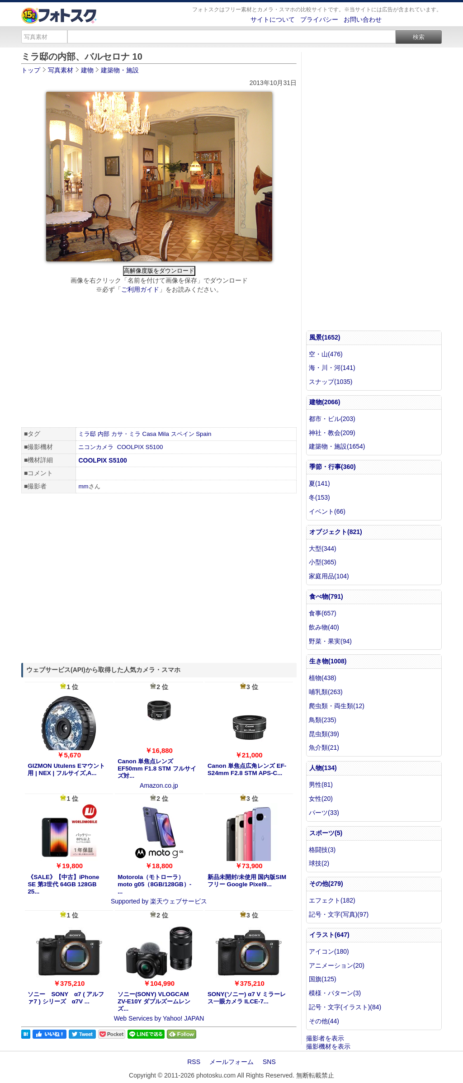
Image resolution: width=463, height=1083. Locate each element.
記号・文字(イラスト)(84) (345, 1007)
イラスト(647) (329, 934)
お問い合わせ (363, 19)
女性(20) (321, 798)
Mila (163, 433)
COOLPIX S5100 (140, 447)
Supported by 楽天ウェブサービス (159, 901)
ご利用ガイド (140, 289)
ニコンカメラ (95, 447)
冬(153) (319, 497)
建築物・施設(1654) (337, 446)
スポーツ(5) (325, 833)
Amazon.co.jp (159, 785)
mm (83, 486)
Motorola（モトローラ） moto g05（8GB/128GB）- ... (154, 884)
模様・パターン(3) (335, 993)
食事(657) (322, 613)
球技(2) (319, 863)
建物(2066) (324, 402)
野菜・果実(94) (330, 641)
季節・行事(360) (332, 466)
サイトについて (272, 19)
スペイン (182, 433)
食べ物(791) (326, 596)
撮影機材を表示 (328, 1046)
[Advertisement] (159, 361)
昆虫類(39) (324, 734)
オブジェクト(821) (335, 531)
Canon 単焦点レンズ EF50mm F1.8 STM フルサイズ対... (157, 768)
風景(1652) (324, 337)
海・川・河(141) (332, 367)
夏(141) (319, 483)
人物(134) (323, 767)
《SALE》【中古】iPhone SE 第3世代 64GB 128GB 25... (63, 884)
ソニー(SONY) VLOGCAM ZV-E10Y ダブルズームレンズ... (154, 1001)
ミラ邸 (87, 433)
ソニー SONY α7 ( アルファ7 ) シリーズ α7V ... (66, 998)
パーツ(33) (324, 812)
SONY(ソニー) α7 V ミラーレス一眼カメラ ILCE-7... (247, 998)
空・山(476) (326, 354)
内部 (103, 433)
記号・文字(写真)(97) (339, 914)
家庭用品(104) (329, 576)
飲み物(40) (324, 627)
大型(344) (322, 548)
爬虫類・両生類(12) (336, 705)
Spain (203, 433)
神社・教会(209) (332, 432)
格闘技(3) (322, 849)
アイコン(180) (329, 951)
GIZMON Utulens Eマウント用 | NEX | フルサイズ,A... (66, 769)
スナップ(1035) (330, 381)
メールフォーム (231, 1061)
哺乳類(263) (326, 691)
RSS (193, 1061)
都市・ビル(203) (332, 418)
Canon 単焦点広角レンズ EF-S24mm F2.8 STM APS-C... (247, 769)
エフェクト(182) (332, 900)
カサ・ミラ (126, 433)
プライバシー (319, 19)
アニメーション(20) (336, 965)
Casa (149, 433)
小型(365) (322, 562)
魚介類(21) (324, 747)
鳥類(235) (322, 720)
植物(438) (322, 677)
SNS (269, 1061)
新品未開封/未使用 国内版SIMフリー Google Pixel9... (247, 881)
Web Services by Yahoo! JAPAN (159, 1018)
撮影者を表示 (325, 1038)
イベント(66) (327, 511)
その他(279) (326, 883)
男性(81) (321, 784)
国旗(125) (322, 979)
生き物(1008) (327, 661)
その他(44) (324, 1021)
